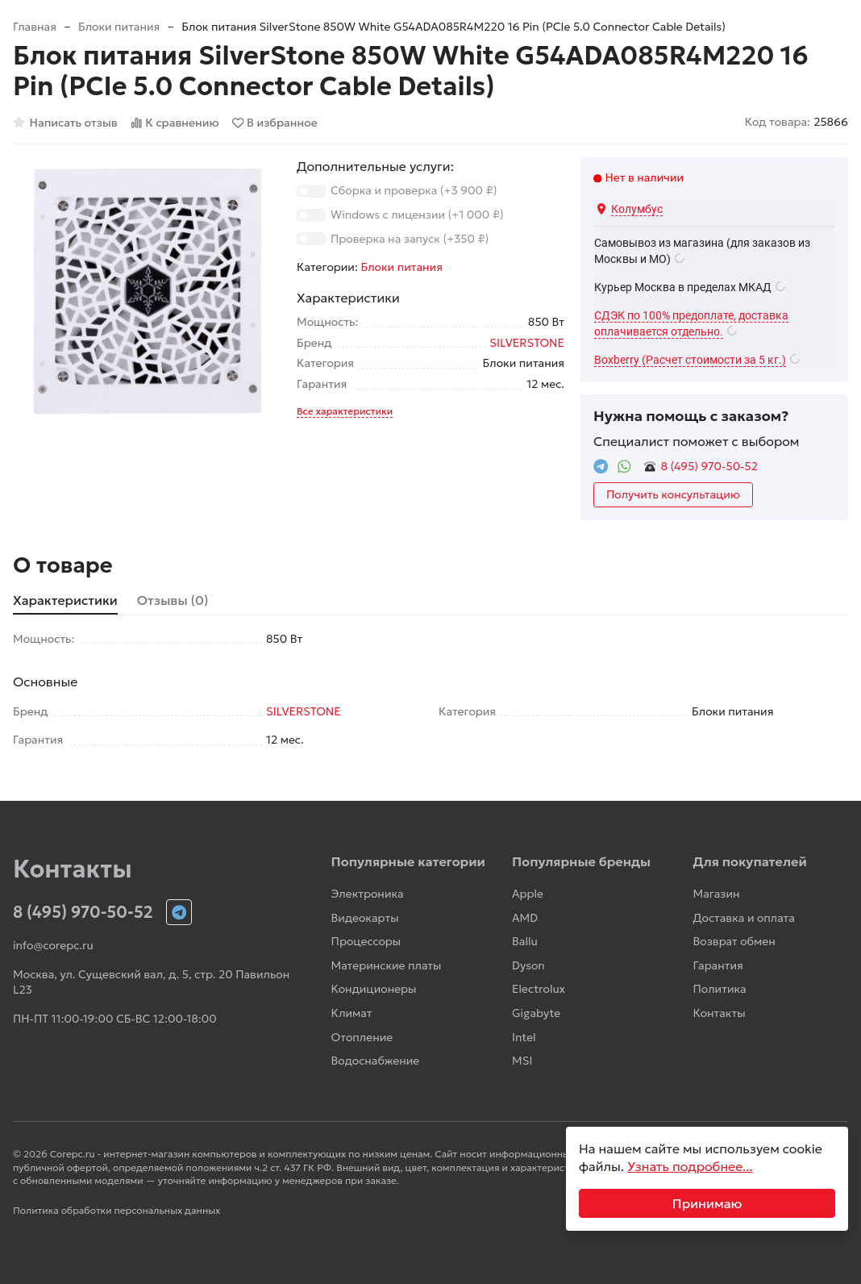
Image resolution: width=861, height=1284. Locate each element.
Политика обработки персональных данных (116, 1210)
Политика (720, 989)
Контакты (719, 1013)
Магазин (716, 893)
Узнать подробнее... (690, 1166)
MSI (522, 1060)
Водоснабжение (375, 1060)
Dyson (528, 965)
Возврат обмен (734, 941)
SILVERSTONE (526, 343)
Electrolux (538, 989)
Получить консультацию (673, 494)
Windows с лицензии (417, 214)
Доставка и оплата (744, 918)
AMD (525, 918)
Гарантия (718, 965)
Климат (351, 1013)
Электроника (367, 893)
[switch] (311, 191)
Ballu (525, 941)
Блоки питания (119, 26)
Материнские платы (386, 965)
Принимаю (707, 1203)
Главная (34, 26)
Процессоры (366, 941)
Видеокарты (365, 918)
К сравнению (175, 123)
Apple (527, 893)
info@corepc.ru (53, 945)
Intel (524, 1037)
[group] (147, 291)
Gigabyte (536, 1013)
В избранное (275, 123)
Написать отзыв (65, 123)
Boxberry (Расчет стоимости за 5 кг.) (690, 359)
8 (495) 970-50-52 (709, 466)
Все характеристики (345, 411)
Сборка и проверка (414, 190)
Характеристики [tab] (65, 600)
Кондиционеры (374, 989)
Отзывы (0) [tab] (173, 600)
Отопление (362, 1037)
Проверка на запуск (410, 238)
